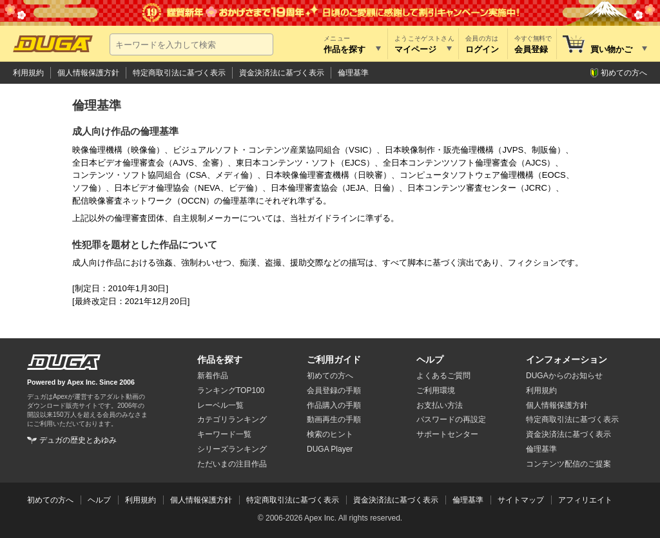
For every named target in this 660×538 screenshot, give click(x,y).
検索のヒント (330, 434)
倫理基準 (353, 72)
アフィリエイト (585, 499)
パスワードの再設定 (451, 419)
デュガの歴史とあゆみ (78, 440)
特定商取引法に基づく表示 (179, 72)
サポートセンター (447, 434)
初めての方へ (624, 72)
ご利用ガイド (334, 359)
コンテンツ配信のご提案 (568, 463)
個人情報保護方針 (88, 72)
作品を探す (219, 359)
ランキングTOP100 (230, 390)
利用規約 (28, 72)
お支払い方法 (439, 405)
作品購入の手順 (334, 405)
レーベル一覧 (220, 405)
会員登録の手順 (334, 390)
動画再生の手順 (334, 419)
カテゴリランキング (232, 419)
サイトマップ (521, 499)
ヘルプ (429, 359)
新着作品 (212, 375)
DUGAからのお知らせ (564, 375)
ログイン (482, 49)
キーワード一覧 (224, 434)
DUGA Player (330, 449)
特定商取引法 (572, 419)
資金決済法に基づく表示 (281, 72)
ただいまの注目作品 (232, 463)
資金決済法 (568, 434)
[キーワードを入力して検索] (191, 44)
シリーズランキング (232, 449)
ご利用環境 (435, 390)
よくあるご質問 (443, 375)
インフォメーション (566, 359)
